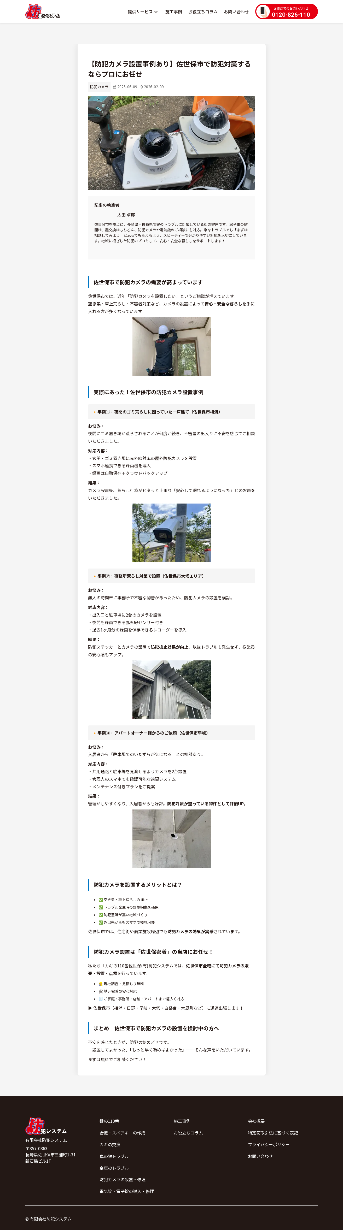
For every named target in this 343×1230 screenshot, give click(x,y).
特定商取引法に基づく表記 (273, 1133)
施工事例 (173, 11)
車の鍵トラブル (114, 1156)
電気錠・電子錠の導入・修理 (127, 1191)
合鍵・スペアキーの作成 (122, 1133)
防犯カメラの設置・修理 (123, 1179)
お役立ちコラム (203, 11)
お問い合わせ (236, 11)
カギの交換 (110, 1144)
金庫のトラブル (114, 1168)
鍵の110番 (109, 1121)
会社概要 (256, 1121)
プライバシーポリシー (269, 1144)
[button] (143, 11)
